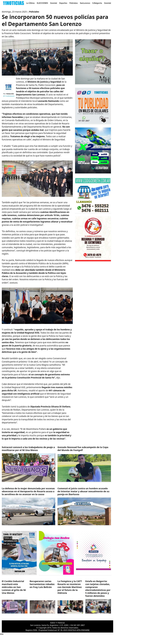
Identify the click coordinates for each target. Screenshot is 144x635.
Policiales (73, 3)
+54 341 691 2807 (77, 625)
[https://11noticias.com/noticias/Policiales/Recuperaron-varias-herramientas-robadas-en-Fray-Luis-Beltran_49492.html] (42, 597)
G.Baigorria (97, 3)
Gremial (53, 3)
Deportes (63, 3)
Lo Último (30, 3)
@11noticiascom (9, 96)
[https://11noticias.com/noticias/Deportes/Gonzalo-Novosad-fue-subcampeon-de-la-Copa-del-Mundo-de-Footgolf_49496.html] (84, 464)
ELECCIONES (42, 3)
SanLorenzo (85, 3)
